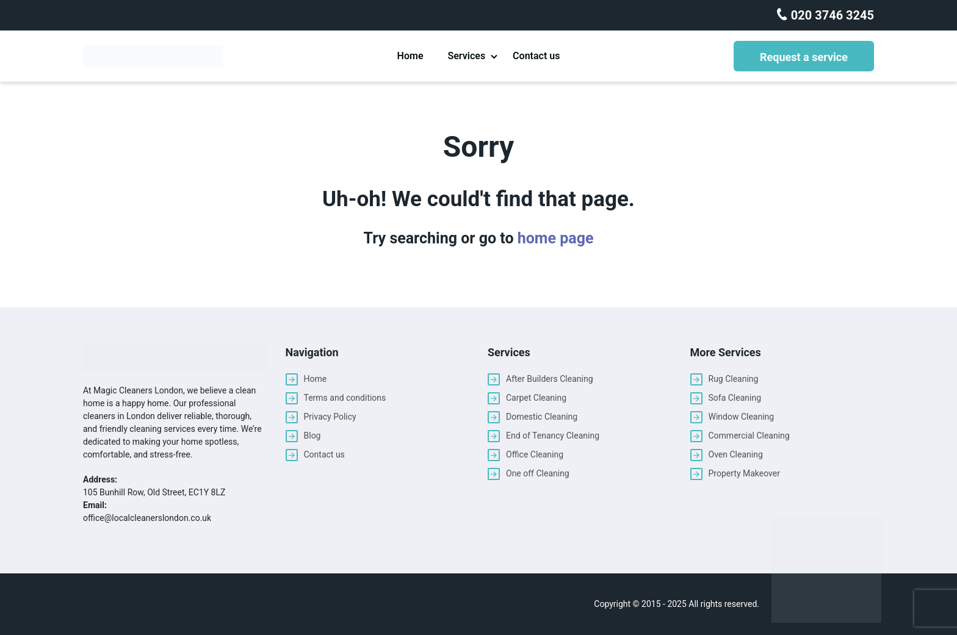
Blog (312, 435)
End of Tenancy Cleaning (552, 435)
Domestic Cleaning (541, 417)
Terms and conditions (345, 398)
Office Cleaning (534, 454)
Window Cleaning (742, 417)
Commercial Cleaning (749, 435)
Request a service (804, 57)
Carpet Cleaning (536, 398)
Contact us (536, 56)
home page (556, 238)
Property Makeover (744, 473)
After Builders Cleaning (549, 379)
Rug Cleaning (734, 379)
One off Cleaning (537, 473)
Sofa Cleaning (735, 398)
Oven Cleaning (736, 454)
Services (466, 56)
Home (410, 56)
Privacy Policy (330, 417)
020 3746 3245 (831, 15)
